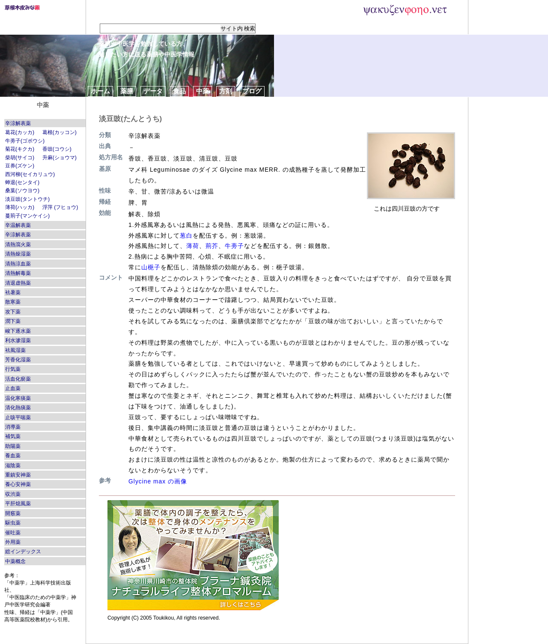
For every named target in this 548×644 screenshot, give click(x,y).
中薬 (202, 91)
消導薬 (13, 427)
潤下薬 (13, 321)
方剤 (225, 91)
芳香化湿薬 (18, 360)
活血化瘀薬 (18, 379)
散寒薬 (13, 302)
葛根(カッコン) (59, 132)
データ (153, 91)
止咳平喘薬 (18, 417)
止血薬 (13, 388)
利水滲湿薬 (18, 340)
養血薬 (13, 456)
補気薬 (13, 436)
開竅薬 (13, 513)
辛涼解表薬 (18, 123)
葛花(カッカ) (19, 132)
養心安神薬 (18, 484)
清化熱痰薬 (18, 408)
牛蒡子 (234, 245)
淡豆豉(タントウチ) (27, 199)
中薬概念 (15, 561)
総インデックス (23, 552)
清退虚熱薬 (18, 283)
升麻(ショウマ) (59, 158)
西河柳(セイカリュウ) (30, 174)
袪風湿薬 (15, 350)
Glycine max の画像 (157, 481)
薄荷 (192, 245)
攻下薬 (13, 312)
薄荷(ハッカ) (19, 207)
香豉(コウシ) (56, 149)
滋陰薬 (13, 465)
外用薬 (13, 542)
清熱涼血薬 (18, 264)
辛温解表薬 (18, 225)
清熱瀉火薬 (18, 244)
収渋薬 (13, 494)
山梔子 (151, 267)
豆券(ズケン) (19, 166)
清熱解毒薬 (18, 273)
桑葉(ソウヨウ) (22, 191)
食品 (179, 91)
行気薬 (13, 369)
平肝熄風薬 (18, 504)
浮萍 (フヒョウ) (60, 207)
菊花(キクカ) (19, 149)
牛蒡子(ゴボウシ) (25, 141)
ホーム (100, 91)
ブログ (252, 91)
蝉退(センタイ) (22, 182)
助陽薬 (13, 446)
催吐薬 (13, 533)
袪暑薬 (13, 292)
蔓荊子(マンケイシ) (27, 216)
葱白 (186, 235)
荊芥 (212, 245)
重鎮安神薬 (18, 475)
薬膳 (126, 91)
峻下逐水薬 (18, 331)
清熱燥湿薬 (18, 254)
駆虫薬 (13, 523)
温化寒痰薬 (18, 398)
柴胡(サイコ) (19, 158)
